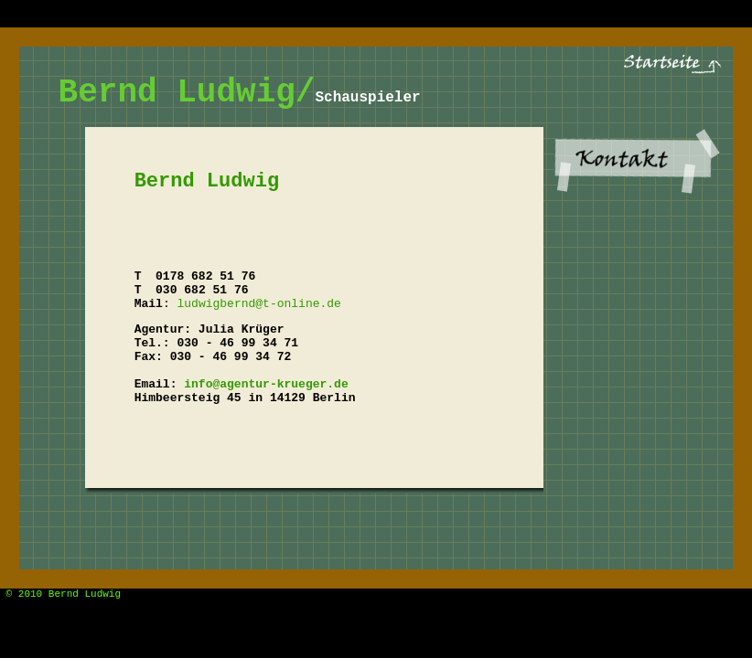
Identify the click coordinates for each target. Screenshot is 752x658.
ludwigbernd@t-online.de (258, 304)
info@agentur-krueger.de (266, 384)
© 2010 (21, 594)
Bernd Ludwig (84, 594)
